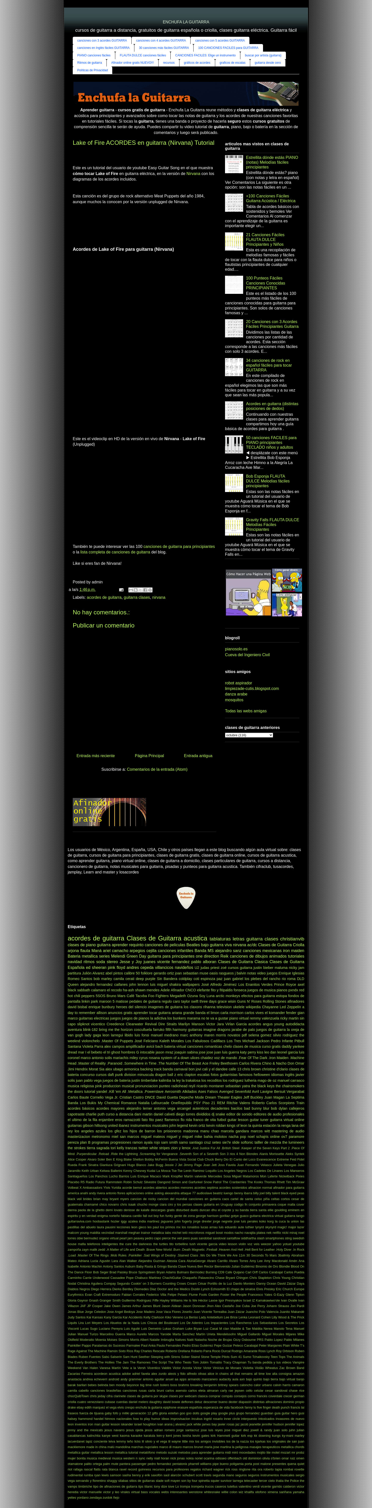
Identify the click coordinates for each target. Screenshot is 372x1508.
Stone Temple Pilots (215, 1357)
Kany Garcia (113, 1317)
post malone (262, 1464)
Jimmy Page (193, 1165)
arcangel (184, 1108)
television (224, 1007)
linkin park (90, 1001)
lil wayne (174, 1441)
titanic (148, 1486)
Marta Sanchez (183, 1334)
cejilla (151, 951)
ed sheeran (96, 967)
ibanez (124, 1126)
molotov (220, 1137)
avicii (150, 1046)
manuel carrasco (291, 1080)
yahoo (277, 1244)
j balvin (240, 973)
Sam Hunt (130, 1357)
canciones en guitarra (204, 1199)
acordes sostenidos (233, 1187)
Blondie (284, 1266)
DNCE (150, 1097)
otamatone (75, 1464)
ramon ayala (142, 1142)
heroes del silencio (131, 1007)
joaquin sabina (186, 1052)
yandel (101, 1092)
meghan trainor (139, 1233)
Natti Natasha (197, 1340)
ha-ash (128, 990)
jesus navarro (114, 1430)
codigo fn (240, 1204)
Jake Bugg (155, 1165)
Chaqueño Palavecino (198, 1278)
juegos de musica (261, 990)
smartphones (274, 1238)
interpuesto (249, 1419)
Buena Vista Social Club (186, 1159)
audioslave (204, 1193)
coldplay (185, 979)
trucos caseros (215, 1486)
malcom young (78, 1233)
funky (169, 1216)
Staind (195, 1357)
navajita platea (254, 1233)
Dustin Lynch (200, 1289)
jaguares (167, 1221)
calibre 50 (132, 973)
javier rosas (226, 1424)
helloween (262, 1075)
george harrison (207, 1216)
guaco (244, 1216)
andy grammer (131, 1379)
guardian (267, 1413)
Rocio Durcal (221, 1351)
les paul (153, 1227)
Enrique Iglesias (292, 973)
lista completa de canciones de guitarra (115, 552)
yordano (83, 1497)
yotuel (287, 1244)
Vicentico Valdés (159, 1368)
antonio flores (115, 1193)
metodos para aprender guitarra (201, 1452)
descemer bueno (215, 1402)
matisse (122, 1001)
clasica (203, 1396)
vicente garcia (207, 1244)
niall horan (161, 1458)
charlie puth (95, 1114)
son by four (189, 1481)
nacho (239, 1233)
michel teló (180, 1233)
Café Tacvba (137, 996)
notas (251, 973)
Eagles (236, 1097)
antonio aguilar (153, 1379)
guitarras (195, 1030)
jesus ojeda (134, 1430)
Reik (224, 956)
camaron (298, 1385)
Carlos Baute (78, 1097)
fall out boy (151, 1216)
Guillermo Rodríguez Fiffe (140, 1300)
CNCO (190, 990)
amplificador (135, 1046)
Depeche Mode (191, 1097)
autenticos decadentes (211, 1108)
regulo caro (171, 1001)
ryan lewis (101, 1475)
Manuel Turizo (88, 1334)
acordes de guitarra (104, 597)
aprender (120, 945)
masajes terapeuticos (264, 1447)
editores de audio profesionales (278, 1114)
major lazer (296, 1227)
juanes (150, 962)
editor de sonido (239, 1114)
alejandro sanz (228, 951)
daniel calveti (164, 1114)
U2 (197, 968)
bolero (164, 1385)
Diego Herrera (101, 1289)
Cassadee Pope (122, 1278)
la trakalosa (191, 1080)
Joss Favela (227, 1165)
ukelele (239, 1007)
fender (291, 1013)
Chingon (242, 1278)
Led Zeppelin (290, 1007)
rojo (157, 1142)
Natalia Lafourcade (153, 1103)
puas (194, 1238)
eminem (294, 1210)
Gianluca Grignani (113, 1165)
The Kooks (255, 1182)
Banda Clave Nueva (182, 1266)
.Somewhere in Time (140, 1063)
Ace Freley (210, 1063)
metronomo (101, 1137)
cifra (109, 1396)
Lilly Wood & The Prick (288, 1317)
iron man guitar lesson (104, 1424)
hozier (115, 1221)
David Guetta (167, 1097)
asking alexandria (166, 1193)
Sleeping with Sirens (165, 1357)
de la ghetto (96, 1210)
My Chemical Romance (117, 1103)
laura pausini (106, 1227)
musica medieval (99, 1458)
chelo (227, 1046)
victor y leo (111, 1492)
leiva (111, 1441)
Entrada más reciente (96, 756)
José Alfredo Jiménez (219, 985)
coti (196, 979)
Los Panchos (98, 1176)
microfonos (196, 1233)
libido (129, 1035)
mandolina (122, 1447)
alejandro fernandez (96, 985)
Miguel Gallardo (249, 1334)
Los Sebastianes (265, 1323)
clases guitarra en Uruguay (213, 1204)
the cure (125, 1244)
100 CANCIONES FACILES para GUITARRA (228, 48)
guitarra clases (137, 597)
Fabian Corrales (133, 1294)
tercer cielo (267, 1481)
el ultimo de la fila (82, 1120)
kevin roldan (216, 1126)
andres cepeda (140, 967)
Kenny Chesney (134, 1171)
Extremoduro (111, 1294)
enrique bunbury (101, 1007)
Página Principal (149, 756)
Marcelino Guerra (112, 1334)
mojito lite (264, 1452)
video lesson (228, 1244)
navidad (75, 962)
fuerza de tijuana (91, 1413)
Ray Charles (143, 1351)
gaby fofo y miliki (117, 1413)
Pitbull (299, 1041)
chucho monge (147, 1204)
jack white (194, 1424)
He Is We (190, 1300)
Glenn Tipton (295, 1294)
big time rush (149, 1385)
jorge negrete (222, 1221)
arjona (73, 951)
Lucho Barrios (119, 1176)
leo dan (270, 1052)
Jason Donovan (194, 1306)
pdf (244, 1035)
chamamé (91, 1204)
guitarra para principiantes (171, 956)
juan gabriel (233, 979)
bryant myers (119, 1199)
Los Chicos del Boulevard (159, 1323)
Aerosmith (173, 1092)
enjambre (106, 1120)
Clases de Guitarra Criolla (281, 945)
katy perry (248, 1052)
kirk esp (246, 1435)
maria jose (211, 1447)
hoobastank (101, 1221)
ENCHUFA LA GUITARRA (186, 22)
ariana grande (183, 1013)
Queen (73, 985)
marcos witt (260, 1131)
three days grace (213, 1001)
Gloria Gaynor (78, 1300)
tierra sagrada (98, 1148)
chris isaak (128, 1204)
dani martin (143, 1114)
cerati (129, 979)
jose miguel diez (237, 1430)
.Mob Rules (118, 1255)
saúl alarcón (172, 1475)
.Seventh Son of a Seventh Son (202, 1154)
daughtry (155, 1402)
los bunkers (176, 1018)
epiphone (169, 1407)
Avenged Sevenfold (235, 1092)
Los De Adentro (191, 1323)
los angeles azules (90, 1131)
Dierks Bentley (122, 1289)
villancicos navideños (174, 967)
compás (227, 1396)
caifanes (121, 985)
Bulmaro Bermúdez (191, 1272)
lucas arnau (209, 1227)
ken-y (160, 1435)
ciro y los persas (180, 1204)
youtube (299, 1244)
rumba (88, 1475)
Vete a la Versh (134, 1368)
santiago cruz (200, 1142)
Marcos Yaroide (159, 1334)
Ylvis (106, 1187)
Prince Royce (285, 985)
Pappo (86, 1345)
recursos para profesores (171, 1469)
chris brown (251, 1069)
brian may (100, 1199)
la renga (284, 1126)
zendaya (96, 1497)
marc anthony (191, 1035)
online (275, 1137)
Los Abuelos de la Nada (121, 1323)
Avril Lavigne (262, 1092)
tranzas (131, 1148)
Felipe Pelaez (178, 1294)
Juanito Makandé (292, 1312)
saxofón (156, 1475)
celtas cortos (280, 1199)
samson (115, 1475)
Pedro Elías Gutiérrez (197, 1345)
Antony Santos (113, 1266)
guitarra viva (221, 945)
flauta (85, 951)
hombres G (130, 1052)
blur (266, 1108)
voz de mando (225, 1058)
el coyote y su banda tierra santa (242, 1210)
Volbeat (73, 1187)
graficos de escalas (233, 62)
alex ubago (114, 1069)
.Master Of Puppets (117, 1041)
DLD (300, 979)
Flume (193, 1294)
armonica (131, 1069)
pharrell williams (199, 1464)
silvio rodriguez (285, 1035)
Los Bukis (88, 1103)
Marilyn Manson (191, 1024)
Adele (165, 990)
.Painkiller (135, 1255)
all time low (262, 1374)
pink (98, 1086)
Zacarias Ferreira (80, 1374)
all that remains (241, 1374)
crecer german (293, 1396)
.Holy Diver (283, 1249)
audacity (225, 1379)
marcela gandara (235, 1131)
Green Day (136, 956)
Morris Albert (139, 1340)
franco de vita (204, 1120)
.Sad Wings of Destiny (159, 1255)
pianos (282, 990)
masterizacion (79, 1137)
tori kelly (117, 1148)
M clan (224, 1328)
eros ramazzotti (127, 1120)
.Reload (103, 1154)
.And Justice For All (206, 1148)
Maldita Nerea (262, 1328)
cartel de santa (242, 1199)
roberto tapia (273, 1469)
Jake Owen (112, 1306)
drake (72, 1407)
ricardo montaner (210, 1086)
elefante (203, 990)
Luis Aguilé (132, 1328)
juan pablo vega (89, 1080)
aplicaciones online (139, 1193)
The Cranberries (234, 1182)
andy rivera (97, 1193)
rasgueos (226, 973)
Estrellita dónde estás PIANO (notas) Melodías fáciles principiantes (272, 162)
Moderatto (87, 1340)
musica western (123, 1458)
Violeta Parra (92, 1046)
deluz (198, 1402)
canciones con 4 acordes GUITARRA (161, 40)
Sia (101, 1069)
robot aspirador (238, 683)
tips (140, 1486)
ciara (163, 1204)
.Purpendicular (86, 1154)
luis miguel (159, 985)
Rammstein (114, 1182)
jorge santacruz (187, 1430)
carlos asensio (176, 1390)
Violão (259, 1368)
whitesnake (212, 1492)
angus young (273, 1024)
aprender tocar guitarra (152, 1013)
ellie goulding (277, 1210)
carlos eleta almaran (203, 1390)
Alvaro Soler (96, 1159)
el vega (111, 1407)
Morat (93, 1069)
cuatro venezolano (90, 1402)
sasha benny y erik (136, 1475)
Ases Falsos (208, 1092)
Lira (81, 1323)
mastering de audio (288, 1131)
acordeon (100, 1374)
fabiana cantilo (131, 1216)
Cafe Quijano (234, 1272)
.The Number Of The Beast (179, 1063)
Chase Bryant (225, 1278)
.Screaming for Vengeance (158, 1154)
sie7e (226, 1142)
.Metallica (135, 1092)
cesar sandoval (276, 1390)
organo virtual (109, 1238)
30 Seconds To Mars (261, 1255)
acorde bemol (132, 1187)
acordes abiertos (155, 1187)
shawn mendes (147, 990)
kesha (186, 1435)
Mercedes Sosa (219, 1176)
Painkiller (74, 1345)
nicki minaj (289, 1233)
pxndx (293, 990)
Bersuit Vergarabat (289, 1092)
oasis (213, 973)
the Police (292, 1481)
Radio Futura (95, 1182)
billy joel (259, 1193)
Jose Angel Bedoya (121, 1312)
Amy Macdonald (275, 1261)
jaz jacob (242, 1424)
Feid (293, 1159)
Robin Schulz (133, 1182)
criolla (72, 1402)
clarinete (120, 1396)
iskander (127, 1424)
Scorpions (286, 1103)
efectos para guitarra (258, 996)
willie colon (229, 1492)
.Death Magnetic (193, 1249)
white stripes (160, 1148)
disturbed (182, 1210)
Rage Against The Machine (87, 1351)
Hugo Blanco (136, 1165)
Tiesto (187, 1362)
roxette (299, 1469)
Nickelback (286, 1176)
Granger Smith (110, 1300)
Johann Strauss (277, 1306)
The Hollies (106, 1362)
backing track (151, 1069)
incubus (197, 1419)
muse (203, 973)
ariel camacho (115, 951)
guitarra (103, 945)
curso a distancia (119, 1114)
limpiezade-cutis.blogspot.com (252, 688)
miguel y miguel (180, 1137)
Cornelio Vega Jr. (104, 1097)
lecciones (123, 1227)
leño (130, 1441)
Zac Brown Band (291, 1368)
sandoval (219, 1238)
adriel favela (141, 1374)
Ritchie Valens (238, 1103)
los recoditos (211, 1080)
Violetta (248, 1368)
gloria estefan (169, 1413)
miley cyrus (139, 1058)
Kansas (97, 1317)
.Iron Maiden (278, 1058)
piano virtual (239, 1018)
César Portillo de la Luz (215, 1283)
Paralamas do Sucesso (108, 1345)
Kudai (151, 1171)
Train (300, 1103)
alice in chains (218, 1374)
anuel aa (172, 1379)
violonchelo (91, 1041)
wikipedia (253, 1007)
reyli (192, 1086)
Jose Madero (145, 1312)
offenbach (235, 1458)
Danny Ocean (266, 1283)
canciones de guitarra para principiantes (179, 546)
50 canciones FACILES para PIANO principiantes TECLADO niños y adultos (271, 442)
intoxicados (266, 1419)
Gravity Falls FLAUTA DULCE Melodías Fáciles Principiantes (272, 525)
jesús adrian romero (160, 1430)
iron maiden (293, 951)
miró (235, 1452)
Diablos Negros (79, 1289)
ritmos (89, 962)
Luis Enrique (139, 1176)
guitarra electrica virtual (266, 1216)
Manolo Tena (283, 1328)
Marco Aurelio (137, 1334)
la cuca (280, 1221)
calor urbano (263, 1385)
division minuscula (139, 1075)
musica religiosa (81, 1086)
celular (259, 1390)
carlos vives (254, 1013)
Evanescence (266, 1159)
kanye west (110, 1435)
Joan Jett (210, 1165)
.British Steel (230, 1148)
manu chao (209, 1131)
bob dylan (279, 1108)
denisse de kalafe (137, 1210)
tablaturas (220, 938)
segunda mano (223, 1475)
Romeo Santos (80, 979)
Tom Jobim (200, 1362)
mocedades (247, 1452)
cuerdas (122, 1402)
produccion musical (118, 1086)
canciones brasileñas (105, 1390)
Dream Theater (217, 1097)
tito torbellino (178, 1244)
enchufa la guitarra (148, 1407)
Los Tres (234, 1041)
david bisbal (77, 1007)
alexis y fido (176, 1374)
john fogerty (183, 1221)
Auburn (130, 1266)
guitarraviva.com (79, 1221)
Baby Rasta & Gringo (151, 1266)
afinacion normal (260, 1187)
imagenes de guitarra (165, 1007)
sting (288, 1238)
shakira (175, 985)
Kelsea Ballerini (111, 1171)
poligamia (237, 1464)
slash (261, 1238)
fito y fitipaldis (222, 990)
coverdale (275, 1396)
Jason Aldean (171, 1306)
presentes (279, 1464)
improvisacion (180, 1419)
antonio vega (164, 1108)
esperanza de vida (216, 1407)
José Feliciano (146, 1041)
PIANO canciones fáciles (93, 55)
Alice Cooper (77, 1159)
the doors (75, 1092)
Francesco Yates (260, 1294)
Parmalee (133, 1345)
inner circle (232, 1419)
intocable (147, 1052)
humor (155, 1419)
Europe (299, 1289)
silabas (123, 1481)
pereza (73, 1142)
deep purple (146, 979)
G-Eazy (279, 1294)
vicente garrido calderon (278, 1486)
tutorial (89, 1092)
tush (193, 1244)
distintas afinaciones (267, 1402)
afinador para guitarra (288, 1187)
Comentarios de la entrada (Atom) (157, 769)
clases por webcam (183, 1396)
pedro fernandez (159, 1464)
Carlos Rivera (250, 1063)
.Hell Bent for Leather (259, 1249)
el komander (275, 1013)
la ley (176, 1080)
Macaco (155, 1176)
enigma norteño (108, 1216)
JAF (83, 1306)
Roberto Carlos (264, 1103)
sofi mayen (172, 1481)
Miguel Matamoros (245, 1176)
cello (249, 1390)
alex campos (114, 1046)
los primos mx (170, 1227)
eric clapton (186, 1075)
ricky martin (289, 1018)
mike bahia (204, 1137)
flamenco (172, 1120)
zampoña (74, 1249)
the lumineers (293, 1142)
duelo (194, 1210)
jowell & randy (261, 1430)
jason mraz (164, 1052)
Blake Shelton (134, 1159)
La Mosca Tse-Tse (169, 1171)
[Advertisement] (98, 221)
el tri (106, 1052)
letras (238, 938)
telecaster (251, 1481)
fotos (215, 1075)
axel (301, 985)
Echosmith (218, 1289)
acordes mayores (110, 1108)
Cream (192, 1283)
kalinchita (93, 1435)
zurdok (107, 1497)
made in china (96, 1447)
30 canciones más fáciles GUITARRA (164, 48)
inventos (81, 1424)
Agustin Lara (108, 1261)
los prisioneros (169, 1131)
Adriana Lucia (88, 1261)
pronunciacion (146, 1086)
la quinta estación (262, 1126)
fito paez (156, 1120)
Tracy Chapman (234, 1362)
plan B (85, 1142)
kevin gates (201, 1435)
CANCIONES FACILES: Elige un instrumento (205, 55)
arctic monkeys (228, 996)
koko (262, 1221)
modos (229, 1233)
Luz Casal (210, 1328)
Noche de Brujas (220, 1340)
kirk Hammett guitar (225, 1435)
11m (242, 1255)
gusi (301, 1413)
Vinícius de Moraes (227, 1368)
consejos (240, 1396)
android (113, 1379)
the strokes (77, 1148)
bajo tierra (270, 1379)
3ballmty (284, 1255)
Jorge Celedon (95, 1312)
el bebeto (94, 1052)
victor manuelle (91, 1492)
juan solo (280, 1430)
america (73, 1193)
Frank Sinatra (88, 1165)
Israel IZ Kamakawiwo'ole (261, 1300)
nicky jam (296, 968)
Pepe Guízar (223, 1345)
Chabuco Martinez (148, 1278)
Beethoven (229, 1063)
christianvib (292, 938)
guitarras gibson (80, 1126)
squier (215, 1481)
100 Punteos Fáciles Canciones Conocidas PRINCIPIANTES (265, 283)
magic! (282, 1227)
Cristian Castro (132, 1097)
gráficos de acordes (197, 62)
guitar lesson (238, 1120)
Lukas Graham (173, 1328)
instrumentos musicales (149, 1126)
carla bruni (156, 1390)
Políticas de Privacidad (92, 70)
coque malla (286, 1204)
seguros (241, 1475)
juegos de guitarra (271, 1030)
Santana (74, 1046)
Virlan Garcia (236, 1024)
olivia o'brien (271, 1458)
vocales (154, 1492)
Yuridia (116, 1187)
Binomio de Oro (267, 1266)
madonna (190, 1131)
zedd (101, 1249)
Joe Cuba (243, 1306)
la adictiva (158, 1018)
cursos (101, 1075)
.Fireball (211, 1249)
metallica (90, 956)
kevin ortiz (197, 1126)
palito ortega (93, 1464)
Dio (226, 1159)
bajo (205, 945)
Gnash (94, 1300)
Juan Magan (274, 1097)
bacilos (236, 1108)
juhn (292, 1430)
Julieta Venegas (284, 1165)
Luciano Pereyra (111, 1328)
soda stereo (107, 962)
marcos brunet (193, 1447)
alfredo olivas (196, 1374)
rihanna (209, 1007)
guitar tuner (259, 1120)
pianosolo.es (236, 649)
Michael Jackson (256, 1041)
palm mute (111, 1464)
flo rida (186, 1120)
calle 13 (235, 1069)
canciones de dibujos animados (258, 956)
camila (119, 979)
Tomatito (216, 1362)
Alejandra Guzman (151, 1261)
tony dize (160, 1486)
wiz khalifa (246, 1492)
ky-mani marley (293, 1435)
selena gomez (260, 1035)
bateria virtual (175, 1046)
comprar (214, 1396)
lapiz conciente (96, 1441)
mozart (285, 1452)
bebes (92, 1385)
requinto (136, 945)
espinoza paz (211, 979)
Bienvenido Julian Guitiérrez (234, 1266)
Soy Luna (207, 996)
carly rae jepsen (232, 1390)
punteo (164, 1086)
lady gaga (93, 1035)
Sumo (247, 1357)
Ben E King (114, 1159)
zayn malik (89, 1249)
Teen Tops (278, 1357)
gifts (155, 1413)
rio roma (289, 979)
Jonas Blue (76, 1312)
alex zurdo (159, 1374)
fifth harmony (176, 1030)
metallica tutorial (126, 1452)
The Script (159, 1362)
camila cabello (78, 1390)
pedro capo (153, 1238)
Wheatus (271, 1368)
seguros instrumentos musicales (271, 1475)
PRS (260, 1340)
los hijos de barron (139, 1131)
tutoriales (296, 956)
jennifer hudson (273, 1424)
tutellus (232, 1486)
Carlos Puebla (294, 1272)
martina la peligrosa (234, 1447)
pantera (125, 1464)
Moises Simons (118, 1340)
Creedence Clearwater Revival (131, 1024)
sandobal (205, 1238)
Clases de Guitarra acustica (167, 938)
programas (100, 1142)
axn (242, 1379)
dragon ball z (165, 1075)
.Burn (176, 1249)
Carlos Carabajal (271, 1272)
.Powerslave (153, 1092)
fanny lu (250, 1407)
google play (208, 1413)
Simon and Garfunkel (187, 1182)
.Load (72, 1255)
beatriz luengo (223, 1193)
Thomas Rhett (274, 1182)
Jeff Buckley (253, 1097)
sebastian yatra (237, 1086)
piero (186, 1238)
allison (101, 1013)
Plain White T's (293, 1345)
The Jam (122, 1362)
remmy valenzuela (264, 1018)
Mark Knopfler (173, 1176)
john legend (178, 1126)
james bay (209, 1424)
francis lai (297, 1407)
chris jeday (97, 1396)
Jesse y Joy (131, 962)
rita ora (257, 1469)
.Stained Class (187, 1255)
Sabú (105, 1357)
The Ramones (140, 1362)
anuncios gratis (120, 1013)
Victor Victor (202, 1368)
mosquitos (234, 700)
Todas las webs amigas (246, 711)
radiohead (179, 1086)
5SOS (100, 996)
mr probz (297, 1452)
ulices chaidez (201, 1058)
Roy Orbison (285, 1351)
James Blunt (151, 1306)
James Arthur (131, 1306)
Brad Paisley (118, 1272)
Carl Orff (251, 1272)
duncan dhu (208, 1210)
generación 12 (140, 1413)
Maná (97, 951)
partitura (74, 973)
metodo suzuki (166, 1452)
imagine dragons (216, 1030)
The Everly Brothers (82, 1362)
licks (137, 1441)
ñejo (116, 1497)
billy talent (273, 1193)
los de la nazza (237, 1441)
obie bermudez (87, 1238)
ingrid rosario (213, 1419)
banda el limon (207, 1013)
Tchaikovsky (261, 1357)
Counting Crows (174, 1283)
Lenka (243, 1317)
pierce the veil (172, 1238)
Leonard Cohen (259, 1317)
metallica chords (292, 1447)
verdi (256, 1486)
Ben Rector (205, 1266)
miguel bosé (214, 1233)
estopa (281, 996)
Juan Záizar (236, 1312)
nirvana (158, 597)
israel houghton (145, 1424)
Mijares (291, 1334)
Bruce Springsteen (142, 1272)
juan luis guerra (226, 1052)
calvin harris (281, 1385)
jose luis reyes (212, 1430)
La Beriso (191, 1317)
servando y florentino (91, 1481)
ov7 (284, 1137)
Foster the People (233, 1294)
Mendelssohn (226, 1334)
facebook (237, 1407)
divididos (203, 1114)
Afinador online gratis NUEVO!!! (132, 62)
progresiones (120, 1142)
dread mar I (77, 1052)
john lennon (138, 985)
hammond (85, 1419)
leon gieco (138, 1227)
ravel (123, 1469)
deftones (187, 1402)
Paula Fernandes (169, 1345)
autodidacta (295, 1024)
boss (173, 1385)
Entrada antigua (198, 756)
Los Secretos (288, 1323)
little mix (188, 1441)
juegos (115, 1018)
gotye (235, 1216)
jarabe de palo (243, 1030)
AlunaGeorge (196, 1261)
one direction (207, 956)
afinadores (295, 1001)
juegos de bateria (117, 1080)
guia (277, 1413)
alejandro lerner (139, 1108)
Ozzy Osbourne (244, 1340)
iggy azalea (129, 1221)
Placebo (73, 1182)
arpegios (137, 951)
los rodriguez (233, 1080)
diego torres (185, 1114)
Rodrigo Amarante (244, 1351)
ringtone (244, 1469)
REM (221, 1103)
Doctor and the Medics (173, 1289)
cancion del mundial (172, 1199)
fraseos (73, 1413)
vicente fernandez (173, 962)
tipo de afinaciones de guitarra (115, 1486)
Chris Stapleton (260, 1278)
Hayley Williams (171, 1300)
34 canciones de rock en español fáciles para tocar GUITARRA (269, 365)
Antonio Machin (91, 1266)
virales (125, 1492)
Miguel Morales (273, 1334)
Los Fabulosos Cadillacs (205, 1041)
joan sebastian (186, 973)
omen (300, 1458)
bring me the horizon (116, 1030)
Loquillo (211, 1171)
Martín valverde (195, 1176)
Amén (293, 1261)
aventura (75, 1030)
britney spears (228, 1385)
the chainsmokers (290, 1086)
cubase (110, 1402)
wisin (232, 1001)
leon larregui (112, 1035)
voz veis (253, 1244)
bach (159, 1046)
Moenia (100, 1340)
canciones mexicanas (262, 951)
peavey (139, 1238)
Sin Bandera (167, 979)
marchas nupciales (144, 1447)
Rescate (159, 1351)
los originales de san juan (285, 1441)
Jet (180, 1165)
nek (269, 1233)
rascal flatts (92, 1469)
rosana (154, 1058)
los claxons (193, 1007)
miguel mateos (153, 1137)
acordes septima (206, 1187)
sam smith (169, 1142)
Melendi (118, 956)
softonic (247, 1142)
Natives (180, 1340)
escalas (203, 1075)
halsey (72, 1419)
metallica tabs (161, 1233)
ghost (115, 1052)
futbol (221, 1120)
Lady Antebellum (211, 1317)
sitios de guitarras (142, 1481)
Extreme (283, 1159)
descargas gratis (163, 1210)
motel (275, 1452)
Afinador (177, 990)
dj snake (218, 1114)
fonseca (240, 990)
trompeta (197, 1486)
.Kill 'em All (117, 1092)
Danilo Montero (244, 1283)
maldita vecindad (102, 1233)
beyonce (133, 1385)
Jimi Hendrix (78, 1069)
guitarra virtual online (287, 1120)
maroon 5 (107, 1001)
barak (72, 1385)
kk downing (262, 1435)
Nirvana (193, 173)
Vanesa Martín (110, 1368)
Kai (89, 1317)
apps (183, 1379)
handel (98, 1419)
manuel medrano (164, 1035)
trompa (185, 1486)
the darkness (142, 1244)
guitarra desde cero (268, 62)
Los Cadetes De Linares (265, 1171)
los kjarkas (258, 1441)
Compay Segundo (117, 1283)
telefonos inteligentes (102, 1244)
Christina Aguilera (90, 1283)
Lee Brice (231, 1317)
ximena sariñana (279, 1492)
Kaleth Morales (171, 1041)
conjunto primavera (262, 1204)
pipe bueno (221, 1464)
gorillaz (225, 1216)
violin (242, 1244)
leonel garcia (287, 1052)
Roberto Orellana (178, 1351)
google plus (226, 1413)
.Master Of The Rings (93, 1255)
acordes (254, 1024)
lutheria (250, 1080)
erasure (182, 1407)
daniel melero (138, 1402)
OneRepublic (181, 1103)
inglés (289, 1075)
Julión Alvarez (93, 973)
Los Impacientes (216, 1323)
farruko (158, 1030)
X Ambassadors (91, 1187)
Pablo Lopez (274, 1340)
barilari (82, 1385)
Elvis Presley (265, 1289)
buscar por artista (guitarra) (263, 55)
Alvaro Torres (238, 1261)
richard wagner (213, 1469)
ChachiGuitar (171, 1278)
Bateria (74, 956)
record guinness (139, 1469)
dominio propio (293, 1402)
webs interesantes (174, 1492)
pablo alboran (203, 962)
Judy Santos (77, 1317)
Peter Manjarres (270, 1345)
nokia (190, 1458)
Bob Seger (100, 1272)
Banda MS (204, 951)
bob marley (103, 979)
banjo (300, 1379)
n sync (140, 1458)
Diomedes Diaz (145, 1289)
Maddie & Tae (240, 1328)
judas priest (210, 968)
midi (228, 1452)
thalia (280, 1481)
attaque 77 (188, 1193)
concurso (87, 1075)
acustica (115, 1374)
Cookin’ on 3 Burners (146, 1283)
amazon (299, 1374)
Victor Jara (215, 1024)
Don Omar (295, 1063)
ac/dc (252, 945)
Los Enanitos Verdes (255, 985)
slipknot (83, 1024)
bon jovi (195, 1069)
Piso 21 (208, 1103)
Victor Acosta (182, 1368)
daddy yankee (293, 1046)
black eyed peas (292, 1193)
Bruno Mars (115, 996)
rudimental (75, 1475)
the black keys (263, 1086)
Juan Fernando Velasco (254, 1165)
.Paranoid (114, 1063)
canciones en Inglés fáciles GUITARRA (103, 48)
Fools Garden (209, 1294)
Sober (185, 1357)
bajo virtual (287, 1379)
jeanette (255, 1424)
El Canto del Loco (242, 1159)
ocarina (209, 1458)
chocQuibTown (78, 1396)
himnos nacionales (118, 1419)
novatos (234, 1035)
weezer (266, 1244)
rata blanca (110, 1469)
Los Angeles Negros (232, 1171)
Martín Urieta (205, 1334)
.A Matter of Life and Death (125, 1249)
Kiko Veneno (174, 1317)
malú (111, 1447)
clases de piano (82, 945)
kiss (260, 1052)
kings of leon (237, 1126)
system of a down (175, 1058)
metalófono (147, 1452)
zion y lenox (181, 1148)
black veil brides (80, 1199)
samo (183, 1142)
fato (145, 1120)
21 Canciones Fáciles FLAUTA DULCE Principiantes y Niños (265, 240)
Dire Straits (167, 1024)
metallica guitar (79, 1452)
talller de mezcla (267, 1142)
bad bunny (253, 1108)
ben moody (117, 1385)
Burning (211, 1272)
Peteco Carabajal (245, 1345)
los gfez (114, 1131)
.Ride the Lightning (124, 1154)
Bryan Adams (166, 1272)
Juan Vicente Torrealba (210, 1312)
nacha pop (237, 1137)
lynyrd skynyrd (265, 1227)
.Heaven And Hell (230, 1249)
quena (291, 1464)
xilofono (260, 1492)
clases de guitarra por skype (147, 1396)
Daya (300, 1283)
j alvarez (180, 1424)
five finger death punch (273, 1407)
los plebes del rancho (262, 979)
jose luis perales (246, 1221)
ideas (165, 1419)
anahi (84, 1193)
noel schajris (258, 1137)
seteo (216, 1142)
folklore (147, 973)
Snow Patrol (212, 1182)
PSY (197, 1103)
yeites (72, 1497)
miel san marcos (125, 1137)
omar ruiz (288, 1458)
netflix (277, 1233)
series (104, 956)
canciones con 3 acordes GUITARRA (102, 40)
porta (248, 1464)
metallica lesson (102, 1452)
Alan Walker (128, 1261)
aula (235, 1379)
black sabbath (79, 990)
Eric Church (284, 1289)
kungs (276, 1435)
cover (300, 1204)
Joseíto (187, 1312)
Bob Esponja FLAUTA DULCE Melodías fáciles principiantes (267, 481)
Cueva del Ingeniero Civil (247, 655)
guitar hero (289, 1413)
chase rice (296, 1390)
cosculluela (143, 1030)
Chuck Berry (213, 1159)
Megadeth (178, 996)
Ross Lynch (266, 1351)
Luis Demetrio (151, 1328)
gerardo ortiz (164, 973)
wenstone (196, 1492)
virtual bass (139, 1492)
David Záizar (286, 1283)
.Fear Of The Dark (252, 1058)
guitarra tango (294, 1216)
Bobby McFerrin (156, 1159)
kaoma (124, 1435)
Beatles (193, 945)
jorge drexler (202, 1221)
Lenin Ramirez (194, 1171)
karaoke (136, 1435)
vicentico (98, 1024)
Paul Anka (148, 1345)
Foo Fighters (158, 996)
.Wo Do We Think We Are (218, 1255)
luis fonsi (142, 1035)
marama (193, 1018)
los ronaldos (190, 1227)
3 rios (231, 1154)
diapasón (245, 1402)
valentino (245, 1486)
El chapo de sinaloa (241, 1289)
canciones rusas (134, 1390)
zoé (224, 968)
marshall (121, 1233)
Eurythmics (76, 1294)
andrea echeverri (95, 1379)
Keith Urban (90, 1171)
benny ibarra (243, 1193)
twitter (143, 1148)
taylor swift (190, 1001)
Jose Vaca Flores (168, 1312)
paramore (296, 1137)
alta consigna (281, 1374)
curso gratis (271, 1046)
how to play (141, 1419)
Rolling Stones (274, 1001)
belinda (103, 1385)
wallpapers (191, 985)
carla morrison (232, 1013)
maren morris (215, 1035)
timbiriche (85, 1486)
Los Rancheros (241, 1323)
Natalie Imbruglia (162, 1340)
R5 (83, 1182)
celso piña (262, 1199)
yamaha (298, 1492)
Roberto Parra (201, 1351)
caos (225, 1199)
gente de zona (184, 1216)
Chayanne (270, 1007)
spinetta (204, 1481)
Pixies (300, 1176)
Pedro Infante (282, 1041)
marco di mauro (170, 1447)
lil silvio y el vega (154, 1441)
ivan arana (164, 1424)
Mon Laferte (269, 1176)
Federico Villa (156, 1294)
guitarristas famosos (236, 1075)
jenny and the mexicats (85, 1430)
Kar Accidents (132, 1317)
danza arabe (236, 694)
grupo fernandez (248, 1413)
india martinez (149, 1221)
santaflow (233, 1238)
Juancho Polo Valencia (262, 1312)
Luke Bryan (193, 1328)
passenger (138, 1464)
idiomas (277, 1075)
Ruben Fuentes (90, 1357)
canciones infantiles (175, 951)
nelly (149, 1458)
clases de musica (247, 1046)
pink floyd (116, 967)
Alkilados (189, 1092)
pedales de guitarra (145, 1001)
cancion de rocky (143, 1199)
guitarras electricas (94, 1018)
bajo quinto (254, 1379)
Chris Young (281, 1278)
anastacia (75, 1379)
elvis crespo (126, 1407)
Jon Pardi (297, 1306)
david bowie (171, 1402)
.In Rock (298, 1249)
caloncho (246, 1385)
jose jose (206, 1052)
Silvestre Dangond (157, 1182)
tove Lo (173, 1486)
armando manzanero (203, 1379)
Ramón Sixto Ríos (120, 1351)
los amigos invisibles (210, 1441)
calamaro (98, 990)
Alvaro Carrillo (217, 1261)
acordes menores (180, 1187)
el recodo (114, 990)
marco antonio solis (96, 1058)
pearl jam (126, 1238)
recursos (169, 62)
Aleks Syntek (294, 1154)
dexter (233, 1402)
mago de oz (266, 1080)
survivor (226, 1481)
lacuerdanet (76, 1441)
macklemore (76, 1447)
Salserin (116, 1357)
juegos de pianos (135, 1018)
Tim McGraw (295, 1182)
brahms (183, 1385)
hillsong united (106, 1126)
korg (270, 1221)
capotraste (76, 1114)
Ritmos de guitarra (89, 62)
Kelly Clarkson (153, 1317)
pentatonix (179, 1464)
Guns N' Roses (249, 1001)
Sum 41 (236, 1357)
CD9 (221, 1272)
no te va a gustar (214, 1018)
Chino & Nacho (274, 1063)
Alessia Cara (176, 1261)
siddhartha (248, 1238)
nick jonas (177, 1458)
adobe (126, 1374)
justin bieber (263, 968)
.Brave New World (159, 1249)
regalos (195, 1469)
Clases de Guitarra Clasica (243, 962)
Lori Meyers (93, 1323)
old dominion (252, 1458)
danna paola (77, 1210)
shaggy (112, 1481)
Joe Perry (258, 1306)
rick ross (231, 1469)
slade (160, 1481)
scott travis (203, 1475)
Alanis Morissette (271, 1154)
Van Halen (90, 1368)
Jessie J (171, 1165)
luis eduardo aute (231, 1227)
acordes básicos (81, 1108)
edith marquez (95, 1407)
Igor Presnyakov (230, 1300)
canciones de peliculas (165, 945)
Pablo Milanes (294, 1340)
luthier (249, 1227)
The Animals (295, 1357)
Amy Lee (256, 1261)
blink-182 (90, 1030)
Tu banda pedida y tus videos (269, 1362)
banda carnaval (175, 1069)
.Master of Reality (92, 1063)
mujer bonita (77, 1458)
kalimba (165, 1080)
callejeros (296, 1108)
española (195, 1407)
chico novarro (109, 1204)
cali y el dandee (215, 1069)
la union (293, 1221)
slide (236, 1142)
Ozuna (192, 996)
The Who (174, 1362)
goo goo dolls (189, 1413)
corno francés (257, 1396)
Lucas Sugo (89, 1328)
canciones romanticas (204, 1046)
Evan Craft (93, 1294)
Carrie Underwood (96, 1278)
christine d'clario (275, 1069)
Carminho (75, 1278)
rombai (288, 1469)
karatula (149, 1435)
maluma (281, 968)
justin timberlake (145, 1080)
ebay (80, 1407)
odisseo (221, 1458)
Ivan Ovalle (289, 1300)
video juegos (267, 973)
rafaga (78, 1469)
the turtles (160, 1244)
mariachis (121, 1058)
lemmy (121, 1441)
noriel (199, 1458)
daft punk (115, 1075)
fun (162, 1216)
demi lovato (114, 1210)
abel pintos (114, 973)
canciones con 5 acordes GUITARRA (220, 40)
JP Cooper (95, 1306)
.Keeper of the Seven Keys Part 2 (265, 1148)
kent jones (173, 1435)
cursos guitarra (240, 968)
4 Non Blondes (247, 1154)
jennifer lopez (294, 1424)
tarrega (238, 1481)
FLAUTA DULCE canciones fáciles (143, 55)
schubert (188, 1475)
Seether (144, 1357)
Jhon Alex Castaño (220, 1306)
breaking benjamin (203, 1385)
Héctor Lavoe (208, 1300)
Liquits (72, 1323)
